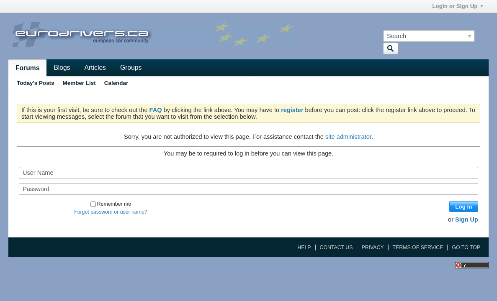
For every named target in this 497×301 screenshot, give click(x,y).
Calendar (116, 83)
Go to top (466, 247)
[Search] (428, 36)
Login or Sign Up (457, 6)
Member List (79, 83)
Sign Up (466, 219)
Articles (95, 67)
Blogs (62, 67)
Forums (27, 67)
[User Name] (248, 173)
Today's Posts (35, 83)
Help (304, 247)
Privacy (372, 247)
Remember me (110, 204)
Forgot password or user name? (110, 212)
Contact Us (336, 247)
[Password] (248, 189)
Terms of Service (418, 247)
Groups (131, 67)
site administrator (348, 136)
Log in (463, 207)
